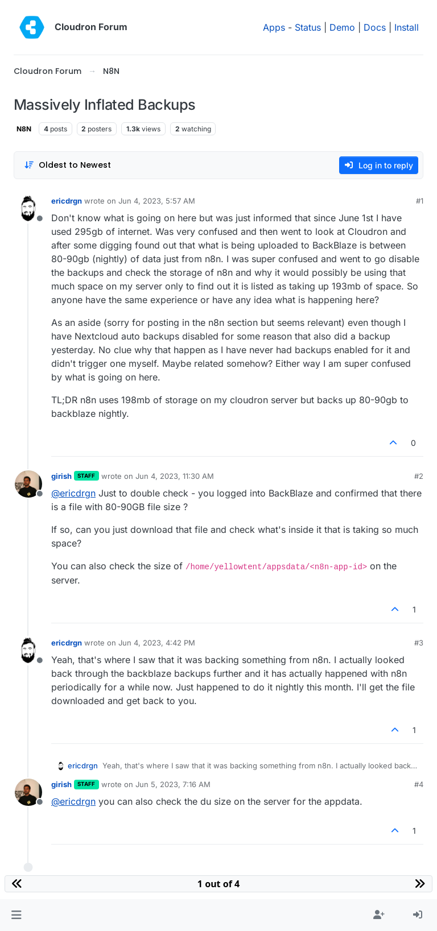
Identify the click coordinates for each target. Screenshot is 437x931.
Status (308, 27)
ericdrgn (66, 200)
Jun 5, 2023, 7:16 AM (173, 784)
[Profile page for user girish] (28, 484)
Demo (342, 27)
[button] (16, 915)
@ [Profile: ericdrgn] (73, 493)
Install (406, 27)
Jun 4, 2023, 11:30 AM (174, 476)
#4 (418, 784)
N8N (24, 129)
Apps (274, 27)
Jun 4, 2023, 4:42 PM (156, 642)
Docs (375, 27)
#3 (418, 642)
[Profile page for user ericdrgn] (28, 208)
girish (61, 476)
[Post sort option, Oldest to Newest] (67, 165)
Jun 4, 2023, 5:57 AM (156, 200)
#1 (419, 200)
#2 (418, 476)
